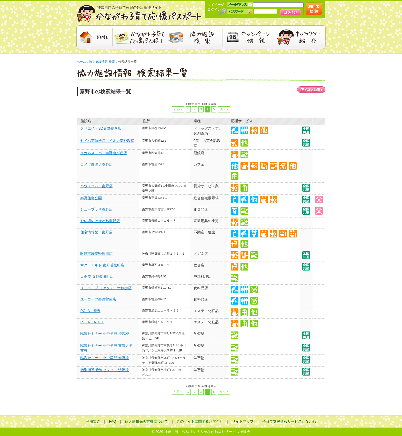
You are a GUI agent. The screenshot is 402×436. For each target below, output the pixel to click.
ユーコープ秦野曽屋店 (98, 299)
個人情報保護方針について (146, 421)
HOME (94, 37)
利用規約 (93, 421)
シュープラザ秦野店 (96, 209)
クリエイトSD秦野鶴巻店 (100, 128)
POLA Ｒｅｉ (92, 322)
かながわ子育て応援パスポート (139, 13)
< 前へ (178, 109)
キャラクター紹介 (300, 37)
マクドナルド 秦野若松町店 (102, 265)
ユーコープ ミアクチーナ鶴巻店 (106, 288)
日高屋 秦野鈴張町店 (97, 276)
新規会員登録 (314, 9)
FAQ (112, 421)
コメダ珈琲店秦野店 (96, 164)
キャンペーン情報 (248, 37)
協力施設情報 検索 (102, 62)
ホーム (81, 62)
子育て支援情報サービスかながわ (289, 421)
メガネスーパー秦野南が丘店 (103, 153)
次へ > (223, 109)
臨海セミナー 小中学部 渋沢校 (104, 333)
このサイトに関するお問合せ (200, 421)
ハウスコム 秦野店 (96, 186)
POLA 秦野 (90, 311)
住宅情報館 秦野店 (96, 232)
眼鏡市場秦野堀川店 (96, 254)
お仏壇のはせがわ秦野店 (100, 221)
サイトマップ (243, 421)
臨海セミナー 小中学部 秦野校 (104, 358)
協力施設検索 (194, 37)
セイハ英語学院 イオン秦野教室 (107, 141)
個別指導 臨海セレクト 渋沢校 (104, 370)
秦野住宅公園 (91, 198)
